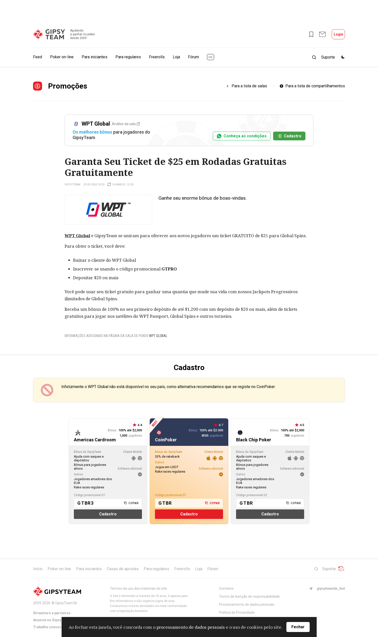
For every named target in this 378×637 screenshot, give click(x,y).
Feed (37, 57)
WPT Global (77, 235)
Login (338, 34)
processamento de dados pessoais (190, 627)
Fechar (298, 626)
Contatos (226, 588)
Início (38, 568)
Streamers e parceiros (52, 613)
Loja (176, 57)
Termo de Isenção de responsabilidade (249, 596)
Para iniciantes (94, 57)
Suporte (325, 568)
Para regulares (128, 57)
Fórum (193, 57)
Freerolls (157, 57)
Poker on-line (62, 57)
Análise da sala (126, 124)
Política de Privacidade (237, 612)
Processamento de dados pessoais (246, 604)
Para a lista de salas (249, 86)
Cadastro (289, 136)
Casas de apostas (123, 568)
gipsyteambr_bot (327, 588)
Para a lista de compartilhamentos (315, 86)
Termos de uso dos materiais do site (138, 588)
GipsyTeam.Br (66, 603)
